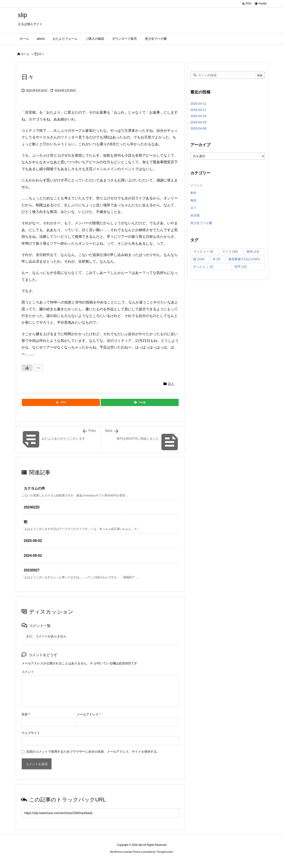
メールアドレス (89, 714)
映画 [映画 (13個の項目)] (253, 251)
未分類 (195, 215)
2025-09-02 (33, 541)
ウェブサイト (31, 733)
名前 (26, 714)
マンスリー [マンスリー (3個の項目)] (203, 251)
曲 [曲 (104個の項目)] (199, 259)
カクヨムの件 (34, 488)
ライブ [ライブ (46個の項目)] (230, 251)
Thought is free (164, 851)
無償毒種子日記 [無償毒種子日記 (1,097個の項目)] (244, 259)
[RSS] (61, 402)
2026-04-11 (198, 110)
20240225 (31, 507)
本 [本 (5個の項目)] (216, 259)
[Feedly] (140, 402)
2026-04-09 (198, 122)
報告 (193, 200)
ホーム (25, 54)
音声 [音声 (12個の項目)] (240, 266)
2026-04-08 (198, 128)
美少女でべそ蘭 (201, 223)
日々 (41, 54)
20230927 (31, 570)
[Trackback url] (100, 812)
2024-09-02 (33, 555)
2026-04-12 (198, 103)
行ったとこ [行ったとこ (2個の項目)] (203, 266)
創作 (193, 193)
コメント (28, 671)
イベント (196, 185)
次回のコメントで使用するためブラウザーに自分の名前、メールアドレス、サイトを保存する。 (93, 751)
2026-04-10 (198, 116)
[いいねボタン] (27, 367)
